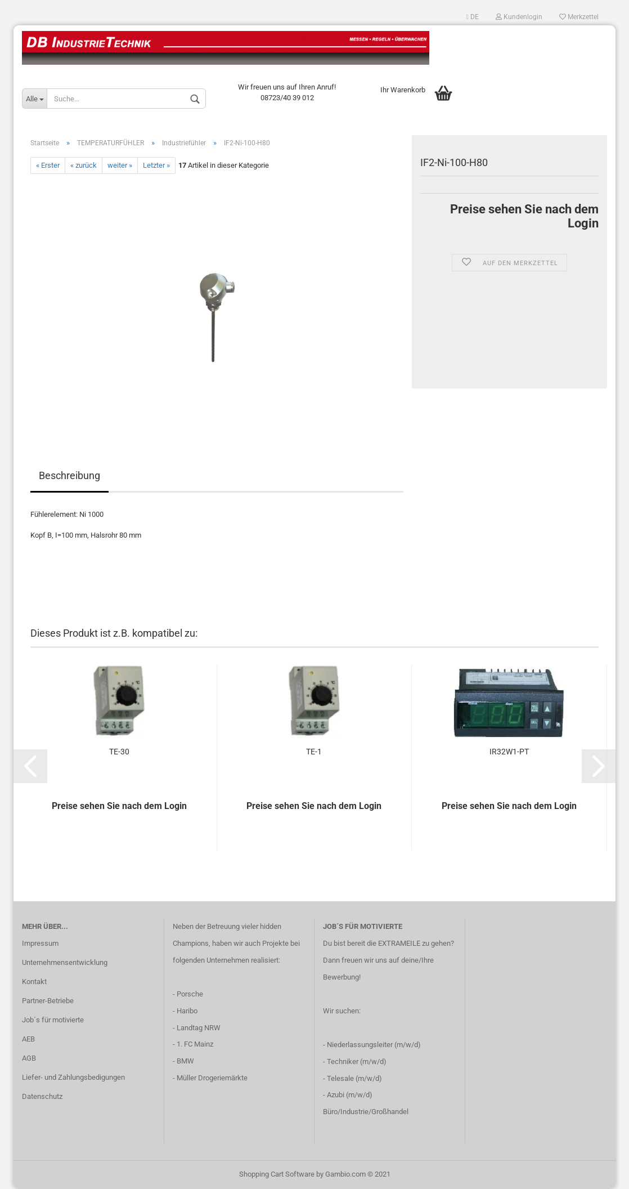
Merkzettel (579, 17)
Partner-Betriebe (48, 1000)
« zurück (83, 165)
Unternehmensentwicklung (64, 962)
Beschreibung (69, 475)
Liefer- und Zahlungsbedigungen (73, 1077)
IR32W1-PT (509, 751)
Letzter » (156, 165)
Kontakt (34, 981)
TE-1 (314, 751)
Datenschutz (42, 1096)
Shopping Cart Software (276, 1174)
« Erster (48, 165)
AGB (29, 1058)
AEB (28, 1039)
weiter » (119, 165)
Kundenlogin (519, 17)
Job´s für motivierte (53, 1020)
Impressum (40, 943)
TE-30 (119, 751)
